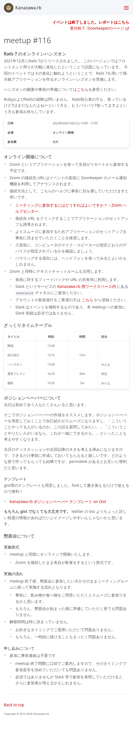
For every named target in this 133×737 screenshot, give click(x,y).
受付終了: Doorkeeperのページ (99, 28)
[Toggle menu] (126, 7)
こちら (82, 89)
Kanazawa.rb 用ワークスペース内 (86, 286)
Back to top (14, 704)
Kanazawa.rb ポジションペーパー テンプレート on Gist (58, 501)
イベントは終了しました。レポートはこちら (90, 22)
